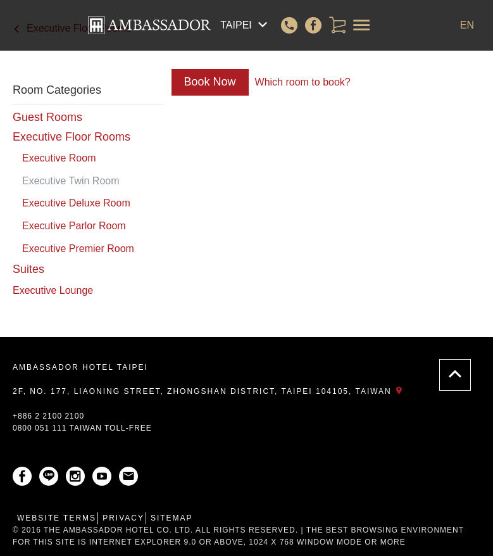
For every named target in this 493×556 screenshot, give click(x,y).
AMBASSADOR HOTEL (149, 25)
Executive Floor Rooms (71, 136)
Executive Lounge (53, 290)
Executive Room (59, 158)
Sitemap (172, 518)
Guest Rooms (47, 117)
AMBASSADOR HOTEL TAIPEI (80, 367)
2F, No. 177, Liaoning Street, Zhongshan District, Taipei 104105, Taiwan (210, 391)
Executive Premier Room (78, 248)
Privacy (123, 518)
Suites (28, 269)
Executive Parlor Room (74, 225)
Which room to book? (303, 82)
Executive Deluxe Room (76, 203)
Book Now (210, 81)
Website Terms (56, 518)
